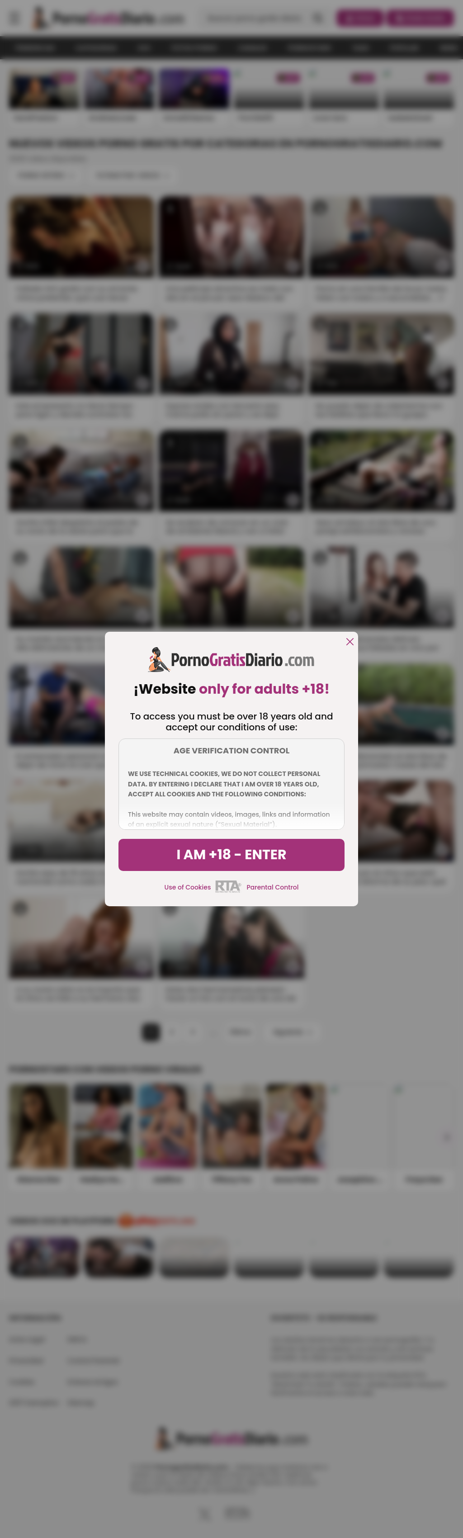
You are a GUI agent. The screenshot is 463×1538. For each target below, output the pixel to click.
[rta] (228, 891)
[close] (350, 642)
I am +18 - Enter (231, 854)
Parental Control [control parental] (272, 887)
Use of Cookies (188, 887)
